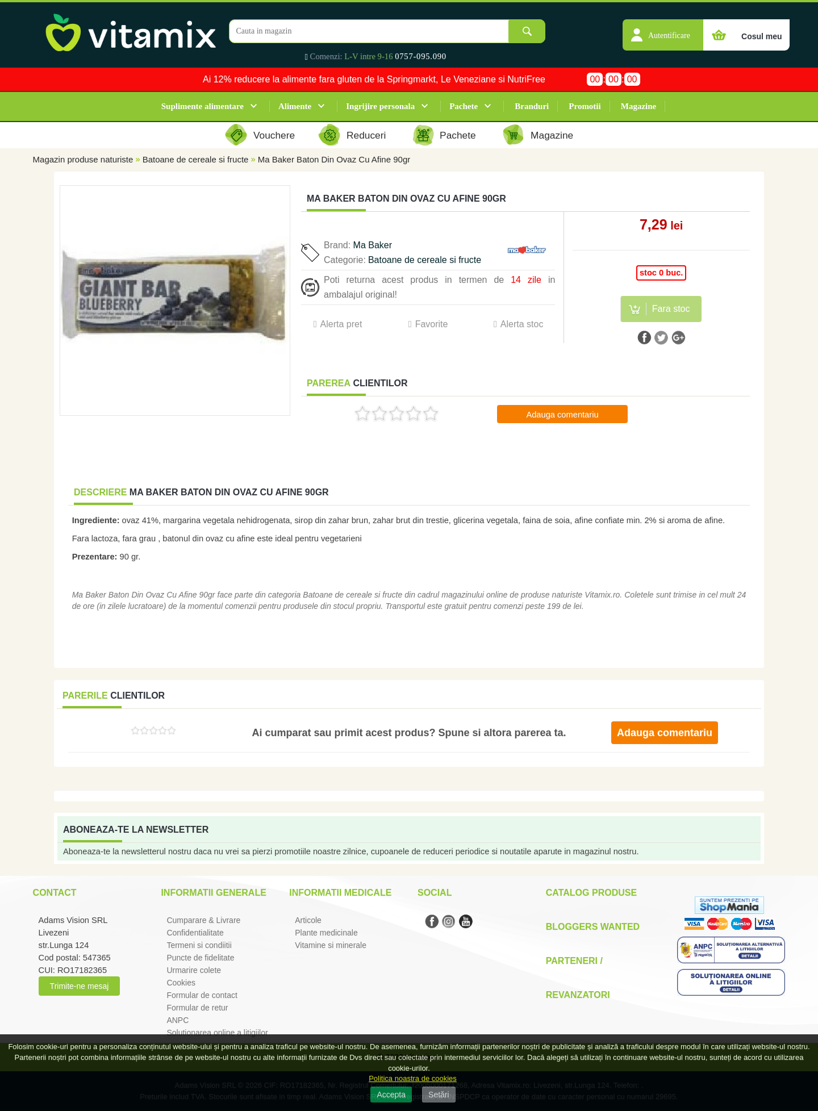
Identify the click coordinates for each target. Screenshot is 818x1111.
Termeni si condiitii (198, 945)
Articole (308, 920)
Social (435, 892)
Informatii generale (213, 892)
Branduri (532, 106)
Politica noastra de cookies (413, 1078)
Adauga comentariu (562, 414)
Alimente (294, 106)
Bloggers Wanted (593, 927)
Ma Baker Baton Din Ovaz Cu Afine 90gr (334, 159)
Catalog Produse (591, 892)
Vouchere (274, 135)
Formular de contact (201, 995)
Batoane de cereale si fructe (196, 159)
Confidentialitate (194, 932)
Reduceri (366, 135)
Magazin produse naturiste (83, 159)
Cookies (180, 982)
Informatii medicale (340, 892)
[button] (663, 29)
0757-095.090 (420, 56)
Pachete (463, 106)
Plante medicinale (326, 932)
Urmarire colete (193, 970)
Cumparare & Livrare (203, 920)
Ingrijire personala (380, 106)
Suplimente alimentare (202, 106)
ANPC (177, 1020)
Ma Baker (372, 245)
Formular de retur (197, 1007)
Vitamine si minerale (330, 945)
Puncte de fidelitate (200, 957)
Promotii (584, 106)
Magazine (638, 106)
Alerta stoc (522, 324)
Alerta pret (341, 324)
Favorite (431, 324)
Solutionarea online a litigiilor (217, 1032)
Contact (55, 892)
